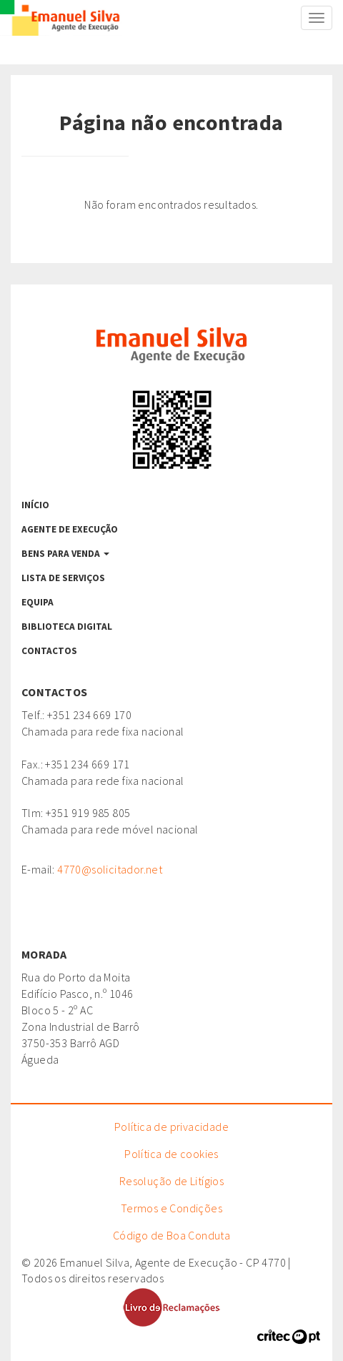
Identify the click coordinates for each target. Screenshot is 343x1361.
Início (35, 505)
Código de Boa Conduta (171, 1235)
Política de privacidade (171, 1126)
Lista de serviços (63, 578)
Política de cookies (171, 1154)
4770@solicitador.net (109, 869)
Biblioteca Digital (66, 626)
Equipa (37, 602)
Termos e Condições (171, 1208)
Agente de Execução (69, 529)
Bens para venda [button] (65, 554)
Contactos (49, 651)
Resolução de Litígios (171, 1181)
